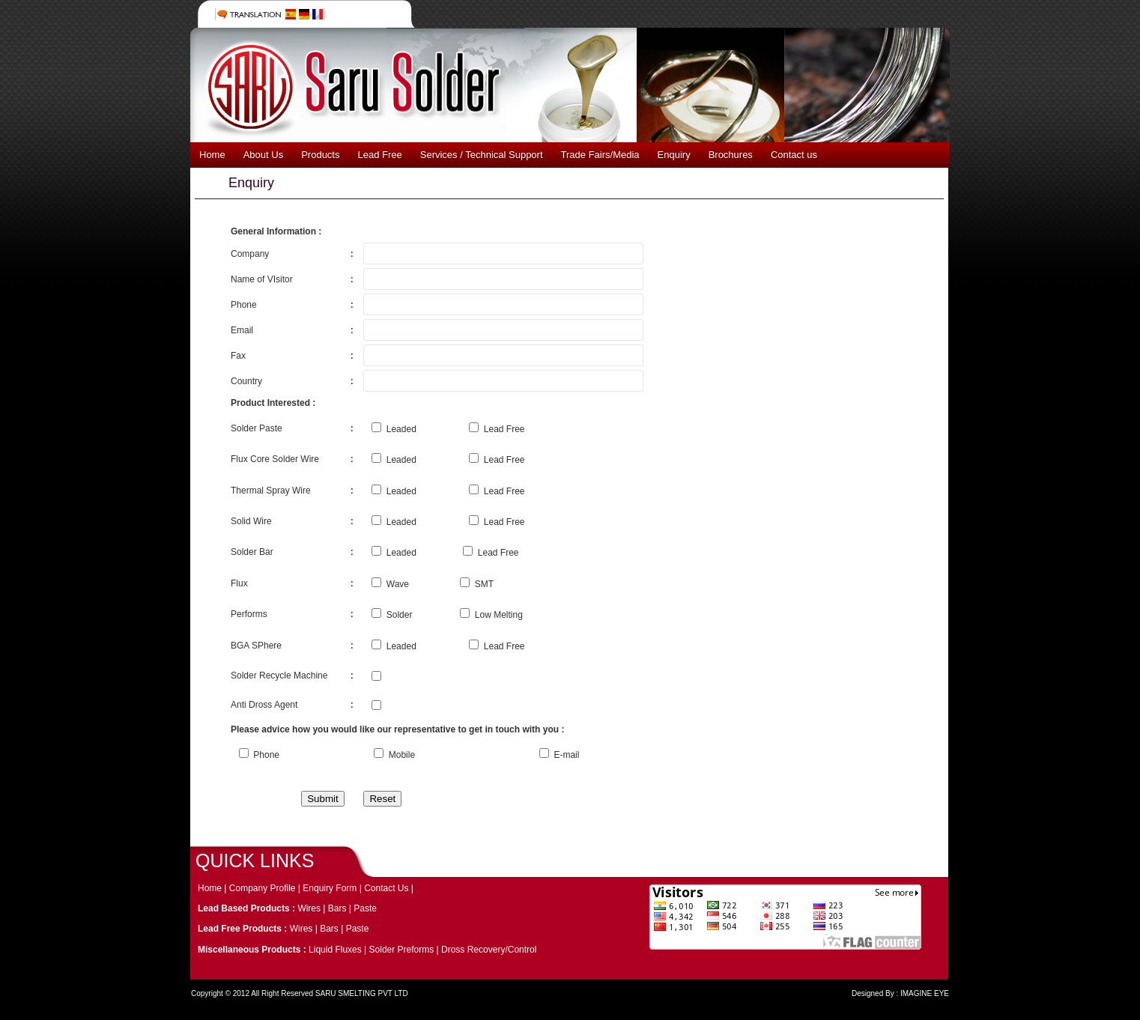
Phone (259, 755)
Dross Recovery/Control (488, 949)
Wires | (312, 908)
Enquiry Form (331, 888)
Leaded (394, 429)
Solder (392, 615)
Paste (365, 908)
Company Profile (262, 888)
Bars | (341, 908)
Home (211, 888)
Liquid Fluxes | (339, 949)
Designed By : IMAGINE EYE (900, 993)
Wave (390, 584)
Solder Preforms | (405, 949)
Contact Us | (388, 888)
